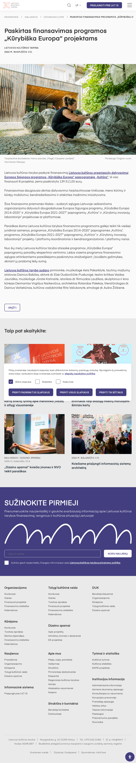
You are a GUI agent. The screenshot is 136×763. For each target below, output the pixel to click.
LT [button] (77, 5)
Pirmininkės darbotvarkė (62, 671)
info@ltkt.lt (117, 739)
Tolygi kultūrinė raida (103, 606)
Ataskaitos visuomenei (60, 688)
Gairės (8, 597)
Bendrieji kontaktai (58, 709)
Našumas (64, 382)
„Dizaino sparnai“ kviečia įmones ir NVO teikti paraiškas (32, 469)
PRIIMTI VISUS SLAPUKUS (74, 392)
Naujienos (31, 16)
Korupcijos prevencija (104, 697)
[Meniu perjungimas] (130, 5)
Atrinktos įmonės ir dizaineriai (64, 635)
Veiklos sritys (99, 705)
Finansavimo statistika (16, 606)
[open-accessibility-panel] (130, 757)
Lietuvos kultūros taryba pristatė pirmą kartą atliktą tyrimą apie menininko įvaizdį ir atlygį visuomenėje (34, 401)
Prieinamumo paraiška (105, 717)
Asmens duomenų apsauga (107, 689)
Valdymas (53, 663)
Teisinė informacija (102, 709)
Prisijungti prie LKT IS (104, 5)
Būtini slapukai (20, 382)
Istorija (52, 684)
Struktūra (53, 667)
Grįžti (12, 307)
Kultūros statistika (101, 663)
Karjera (52, 692)
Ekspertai (53, 675)
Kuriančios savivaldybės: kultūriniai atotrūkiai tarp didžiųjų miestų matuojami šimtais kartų (100, 401)
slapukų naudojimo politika (80, 373)
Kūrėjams (97, 601)
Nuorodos (97, 721)
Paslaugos (98, 713)
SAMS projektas (101, 667)
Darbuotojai (54, 713)
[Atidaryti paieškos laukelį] (69, 5)
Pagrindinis (11, 16)
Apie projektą (55, 631)
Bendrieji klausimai (102, 593)
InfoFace (101, 752)
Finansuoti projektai (15, 601)
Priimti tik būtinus (111, 392)
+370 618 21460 (92, 739)
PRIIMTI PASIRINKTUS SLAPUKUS (31, 392)
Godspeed (70, 752)
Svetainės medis (39, 752)
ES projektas (55, 639)
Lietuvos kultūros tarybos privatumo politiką (95, 562)
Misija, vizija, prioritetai (60, 659)
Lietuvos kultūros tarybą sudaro (26, 270)
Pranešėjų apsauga (103, 701)
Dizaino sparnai (101, 610)
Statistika (43, 382)
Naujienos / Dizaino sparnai (22, 457)
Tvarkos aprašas (13, 631)
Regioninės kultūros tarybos (63, 679)
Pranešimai (10, 659)
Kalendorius (11, 610)
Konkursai (9, 593)
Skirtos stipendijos (14, 635)
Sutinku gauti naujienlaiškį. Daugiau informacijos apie (62, 562)
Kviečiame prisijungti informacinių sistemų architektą (101, 466)
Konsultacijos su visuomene (107, 693)
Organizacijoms (54, 16)
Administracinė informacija (107, 685)
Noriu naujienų (118, 553)
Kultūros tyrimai (100, 659)
